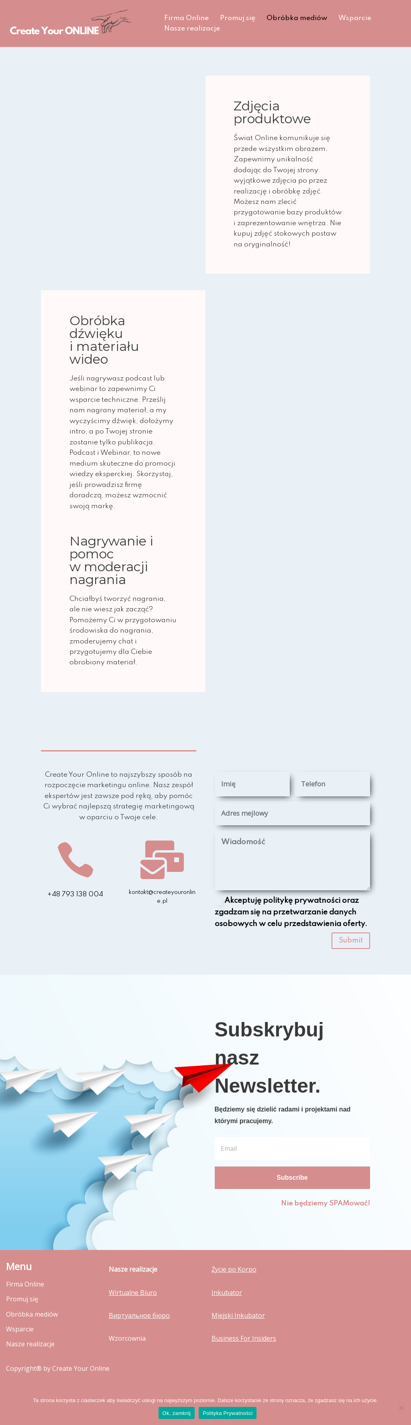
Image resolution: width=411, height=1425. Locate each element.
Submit (351, 960)
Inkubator (227, 1313)
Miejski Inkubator (238, 1335)
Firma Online (186, 18)
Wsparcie (357, 18)
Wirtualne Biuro (133, 1313)
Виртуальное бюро (139, 1335)
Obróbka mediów (298, 18)
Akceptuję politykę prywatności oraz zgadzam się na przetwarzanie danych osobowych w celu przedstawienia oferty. (291, 932)
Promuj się (238, 18)
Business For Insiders (244, 1358)
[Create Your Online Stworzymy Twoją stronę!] (78, 23)
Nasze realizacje (192, 28)
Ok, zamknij (177, 1413)
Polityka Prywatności (227, 1413)
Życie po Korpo (234, 1290)
